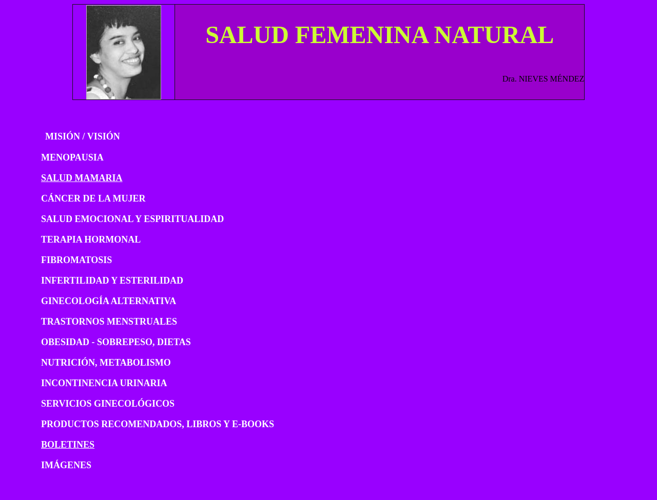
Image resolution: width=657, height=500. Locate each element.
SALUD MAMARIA (82, 178)
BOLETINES (67, 444)
